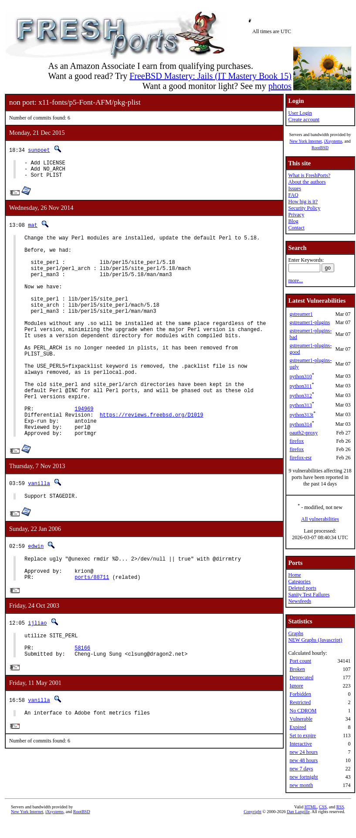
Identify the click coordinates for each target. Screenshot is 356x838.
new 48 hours (303, 760)
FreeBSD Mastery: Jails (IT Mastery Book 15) (210, 76)
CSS (323, 823)
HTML (311, 823)
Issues (294, 188)
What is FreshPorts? (309, 175)
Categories (299, 581)
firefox (296, 441)
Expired (297, 727)
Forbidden (300, 694)
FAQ (293, 195)
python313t (301, 415)
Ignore (296, 686)
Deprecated (301, 677)
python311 (300, 386)
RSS (340, 823)
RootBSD (320, 147)
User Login (300, 113)
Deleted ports (302, 588)
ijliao (37, 677)
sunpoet (39, 150)
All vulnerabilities (320, 519)
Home (294, 575)
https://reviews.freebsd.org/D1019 (151, 458)
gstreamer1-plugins (309, 322)
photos (280, 86)
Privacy (296, 215)
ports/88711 (92, 630)
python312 (300, 396)
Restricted (300, 702)
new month (301, 785)
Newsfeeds (299, 601)
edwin (36, 594)
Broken (297, 669)
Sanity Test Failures (308, 595)
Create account (303, 119)
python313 (300, 405)
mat (32, 229)
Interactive (300, 744)
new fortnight (303, 777)
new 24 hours (303, 752)
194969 (84, 450)
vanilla (39, 530)
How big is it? (303, 201)
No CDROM (302, 711)
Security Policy (304, 208)
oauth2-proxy (303, 433)
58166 (82, 705)
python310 (300, 376)
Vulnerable (300, 719)
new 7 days (301, 769)
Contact (296, 228)
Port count (300, 661)
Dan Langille (298, 828)
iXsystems (333, 141)
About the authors (306, 182)
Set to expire (302, 735)
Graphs (295, 633)
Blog (293, 221)
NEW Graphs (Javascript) (315, 640)
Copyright (252, 828)
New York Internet (305, 141)
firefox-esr (300, 458)
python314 (300, 424)
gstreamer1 (300, 314)
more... (295, 280)
